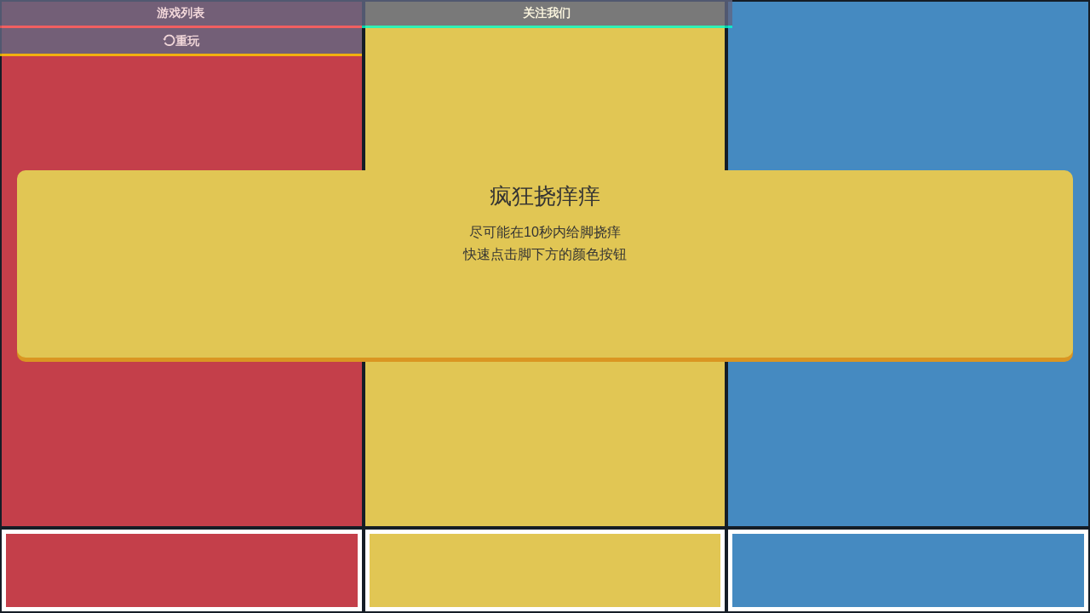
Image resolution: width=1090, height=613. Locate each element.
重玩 (181, 41)
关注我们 (547, 13)
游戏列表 (180, 13)
